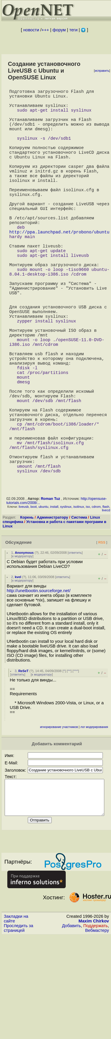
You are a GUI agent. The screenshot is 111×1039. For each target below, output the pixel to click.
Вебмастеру (97, 1033)
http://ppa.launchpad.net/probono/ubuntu (59, 268)
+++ (45, 30)
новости (31, 30)
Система (79, 613)
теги (73, 30)
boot (33, 602)
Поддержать (95, 1028)
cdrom (96, 602)
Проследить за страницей (18, 1031)
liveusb (24, 602)
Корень (27, 613)
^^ (69, 767)
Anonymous (24, 648)
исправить (102, 70)
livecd (106, 606)
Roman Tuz (50, 595)
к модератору (22, 652)
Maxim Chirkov (94, 1024)
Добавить (71, 1028)
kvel (18, 673)
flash (106, 602)
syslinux (66, 602)
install (54, 602)
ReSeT (23, 767)
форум (59, 30)
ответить (75, 648)
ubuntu (43, 602)
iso (88, 602)
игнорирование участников (59, 823)
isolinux (78, 602)
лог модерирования (94, 823)
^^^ (75, 767)
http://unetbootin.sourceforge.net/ (38, 686)
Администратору (52, 613)
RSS (101, 638)
